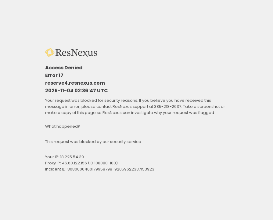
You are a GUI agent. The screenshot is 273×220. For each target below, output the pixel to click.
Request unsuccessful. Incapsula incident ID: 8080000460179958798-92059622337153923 (136, 110)
